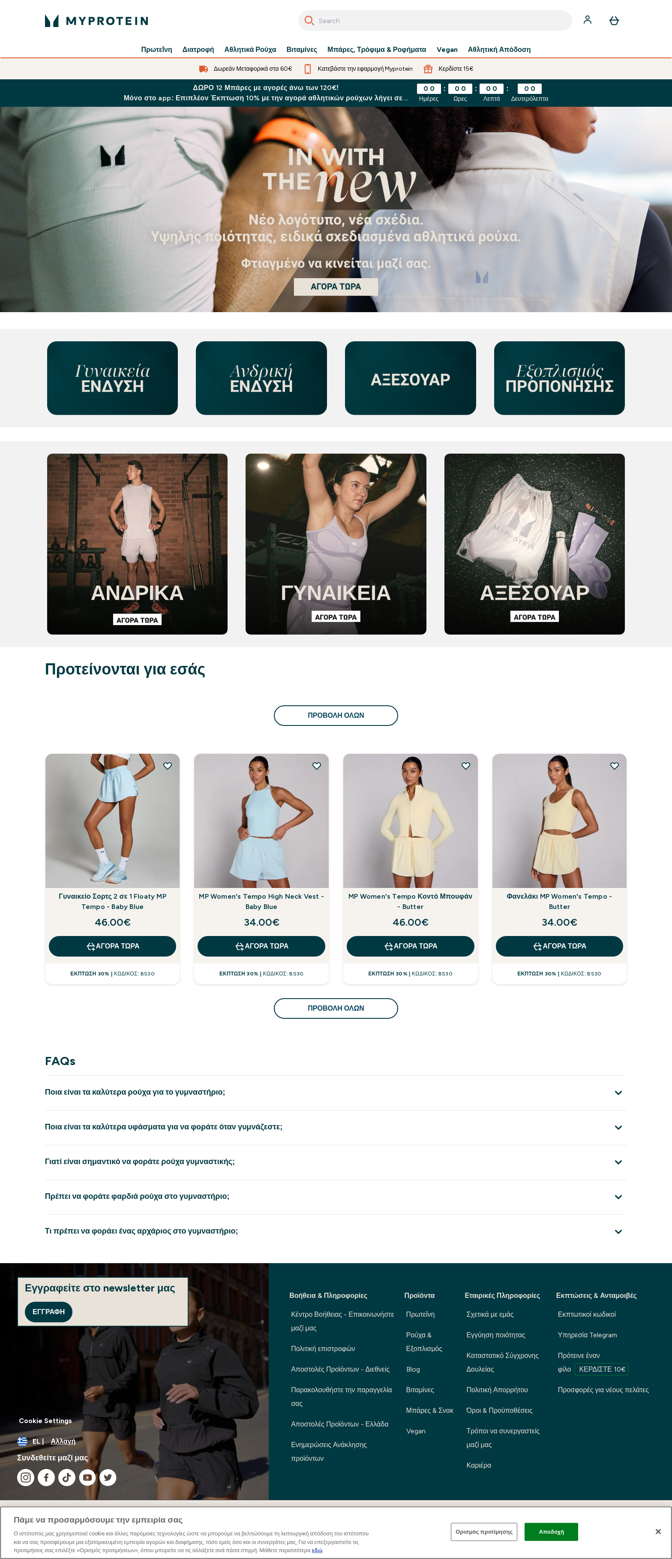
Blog (413, 1369)
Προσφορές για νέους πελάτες (603, 1390)
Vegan (447, 49)
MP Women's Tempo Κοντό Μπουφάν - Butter (410, 901)
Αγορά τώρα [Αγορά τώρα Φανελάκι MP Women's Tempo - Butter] (559, 946)
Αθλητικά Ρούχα (250, 49)
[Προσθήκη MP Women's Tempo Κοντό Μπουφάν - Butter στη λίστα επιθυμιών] (465, 765)
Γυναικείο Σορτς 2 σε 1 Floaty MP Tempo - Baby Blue (112, 901)
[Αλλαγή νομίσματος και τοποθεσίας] (134, 1441)
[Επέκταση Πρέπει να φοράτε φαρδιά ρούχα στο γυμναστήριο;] (336, 1197)
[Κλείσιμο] (658, 1531)
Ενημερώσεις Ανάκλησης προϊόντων (329, 1452)
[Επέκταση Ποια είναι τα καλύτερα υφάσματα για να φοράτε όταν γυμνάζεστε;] (336, 1127)
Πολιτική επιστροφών (323, 1349)
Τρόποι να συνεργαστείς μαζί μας (503, 1438)
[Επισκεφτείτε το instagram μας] (25, 1477)
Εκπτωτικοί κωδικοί (587, 1314)
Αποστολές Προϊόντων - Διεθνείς (340, 1369)
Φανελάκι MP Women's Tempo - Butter (559, 901)
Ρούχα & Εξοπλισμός (424, 1342)
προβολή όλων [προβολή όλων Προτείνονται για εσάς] (336, 715)
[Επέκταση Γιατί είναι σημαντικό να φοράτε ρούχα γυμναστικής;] (336, 1162)
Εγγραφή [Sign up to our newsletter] (49, 1312)
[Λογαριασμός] (588, 21)
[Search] (309, 20)
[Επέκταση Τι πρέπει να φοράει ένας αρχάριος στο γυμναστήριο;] (336, 1231)
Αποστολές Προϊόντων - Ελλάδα (339, 1424)
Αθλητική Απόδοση (499, 49)
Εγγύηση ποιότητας (495, 1335)
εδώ (317, 1550)
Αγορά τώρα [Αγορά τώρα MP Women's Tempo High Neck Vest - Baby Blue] (261, 946)
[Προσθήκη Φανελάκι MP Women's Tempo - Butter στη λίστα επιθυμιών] (614, 765)
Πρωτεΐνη (156, 49)
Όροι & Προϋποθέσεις (499, 1410)
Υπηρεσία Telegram (588, 1335)
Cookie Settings (45, 1421)
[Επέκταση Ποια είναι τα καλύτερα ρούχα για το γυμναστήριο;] (336, 1092)
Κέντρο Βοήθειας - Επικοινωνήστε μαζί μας (342, 1321)
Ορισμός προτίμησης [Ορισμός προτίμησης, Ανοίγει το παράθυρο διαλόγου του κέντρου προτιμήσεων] (484, 1532)
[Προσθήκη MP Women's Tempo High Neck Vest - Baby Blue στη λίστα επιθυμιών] (316, 765)
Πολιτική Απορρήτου (497, 1390)
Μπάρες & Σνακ (429, 1410)
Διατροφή (198, 49)
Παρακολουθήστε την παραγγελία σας (341, 1397)
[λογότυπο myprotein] (96, 20)
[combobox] (435, 20)
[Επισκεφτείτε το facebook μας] (46, 1477)
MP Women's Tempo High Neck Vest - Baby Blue (261, 901)
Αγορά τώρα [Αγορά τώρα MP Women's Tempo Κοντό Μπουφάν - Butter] (411, 946)
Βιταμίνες (302, 49)
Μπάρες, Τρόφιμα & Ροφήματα (376, 49)
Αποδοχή (551, 1532)
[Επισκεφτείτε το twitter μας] (108, 1477)
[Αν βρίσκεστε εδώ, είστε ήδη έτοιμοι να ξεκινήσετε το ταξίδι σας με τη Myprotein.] (336, 209)
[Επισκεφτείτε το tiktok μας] (66, 1477)
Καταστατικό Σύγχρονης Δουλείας (502, 1362)
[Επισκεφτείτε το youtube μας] (87, 1477)
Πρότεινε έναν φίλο (593, 1363)
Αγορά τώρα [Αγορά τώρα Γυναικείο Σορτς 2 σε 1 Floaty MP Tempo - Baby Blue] (113, 946)
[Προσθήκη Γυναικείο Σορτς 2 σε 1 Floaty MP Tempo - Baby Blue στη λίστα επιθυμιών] (167, 765)
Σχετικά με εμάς (489, 1314)
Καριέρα (478, 1465)
